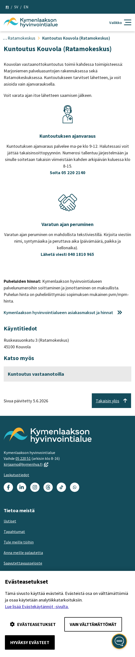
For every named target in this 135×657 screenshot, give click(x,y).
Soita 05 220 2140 (67, 172)
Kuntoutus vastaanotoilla (36, 374)
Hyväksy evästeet (29, 642)
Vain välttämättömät (93, 624)
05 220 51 (23, 458)
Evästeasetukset (33, 624)
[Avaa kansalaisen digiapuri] (119, 641)
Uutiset (10, 521)
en (26, 6)
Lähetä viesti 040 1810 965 (67, 254)
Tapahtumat (14, 531)
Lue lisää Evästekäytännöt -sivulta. (37, 606)
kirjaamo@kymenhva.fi (26, 464)
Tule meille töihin (19, 542)
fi (7, 6)
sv (16, 6)
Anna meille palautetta (23, 552)
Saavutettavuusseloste (23, 563)
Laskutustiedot (16, 474)
